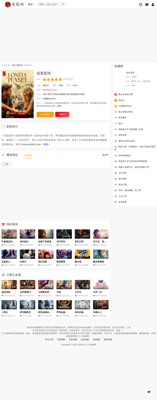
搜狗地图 (108, 339)
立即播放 (45, 114)
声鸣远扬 (60, 312)
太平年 (78, 292)
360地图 (96, 339)
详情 (59, 106)
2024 (75, 85)
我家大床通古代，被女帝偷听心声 (131, 167)
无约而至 (60, 241)
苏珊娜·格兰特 (49, 98)
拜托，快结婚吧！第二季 (127, 190)
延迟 (118, 123)
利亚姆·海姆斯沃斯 (60, 94)
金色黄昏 (120, 202)
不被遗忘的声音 (9, 241)
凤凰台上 (97, 312)
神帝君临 (120, 135)
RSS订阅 (49, 339)
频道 (31, 4)
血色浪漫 (130, 72)
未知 (102, 140)
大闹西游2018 (122, 106)
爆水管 (78, 261)
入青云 (4, 312)
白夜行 (23, 261)
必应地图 (85, 339)
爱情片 (20, 65)
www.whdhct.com (32, 144)
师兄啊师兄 (25, 312)
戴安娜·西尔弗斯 (77, 94)
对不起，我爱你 (100, 241)
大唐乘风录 (43, 292)
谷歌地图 (73, 339)
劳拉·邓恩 (47, 94)
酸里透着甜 (98, 261)
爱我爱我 (60, 261)
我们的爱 (42, 261)
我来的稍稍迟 (122, 155)
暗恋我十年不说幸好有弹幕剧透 (130, 161)
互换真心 (5, 261)
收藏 (62, 114)
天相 (58, 292)
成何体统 (5, 292)
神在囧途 (79, 312)
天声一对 (97, 292)
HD (7, 164)
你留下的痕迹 (44, 241)
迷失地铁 (120, 179)
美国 (61, 85)
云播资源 (28, 155)
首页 (14, 65)
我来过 (119, 100)
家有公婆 (120, 184)
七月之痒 (120, 196)
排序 (105, 155)
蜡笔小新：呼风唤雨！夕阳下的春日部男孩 (134, 148)
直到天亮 (79, 241)
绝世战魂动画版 (46, 312)
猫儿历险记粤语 (123, 112)
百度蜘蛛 (61, 339)
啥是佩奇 (120, 117)
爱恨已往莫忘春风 (124, 141)
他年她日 (24, 241)
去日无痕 (120, 173)
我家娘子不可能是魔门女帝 (128, 129)
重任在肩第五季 (123, 94)
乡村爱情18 (25, 292)
